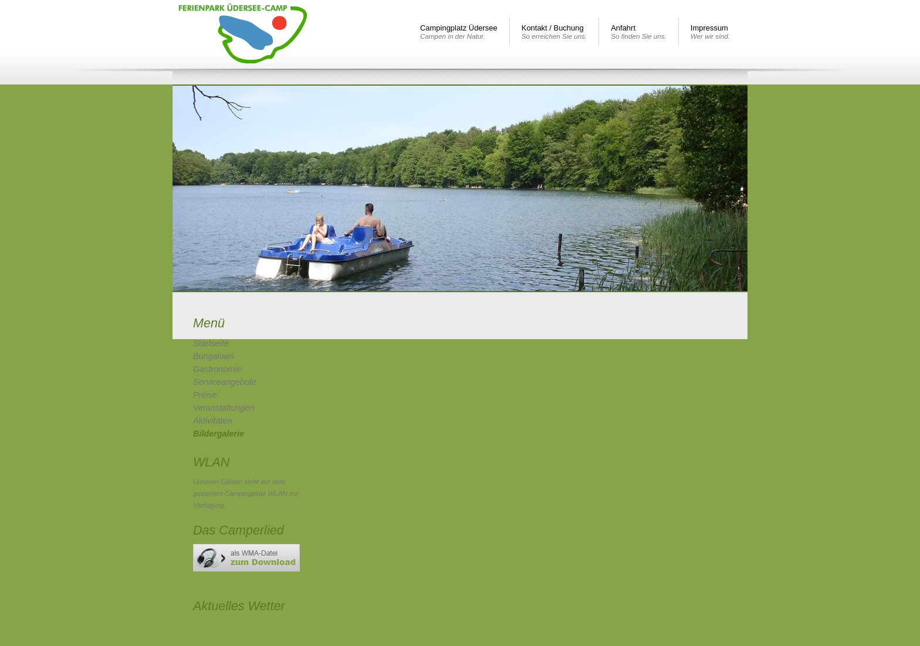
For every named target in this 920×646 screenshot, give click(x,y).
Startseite (211, 343)
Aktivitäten (212, 420)
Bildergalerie (218, 433)
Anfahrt (639, 31)
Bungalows (213, 356)
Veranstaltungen (223, 407)
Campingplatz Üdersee (459, 31)
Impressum (710, 31)
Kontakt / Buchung (554, 31)
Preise (205, 395)
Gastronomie (217, 369)
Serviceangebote (224, 382)
